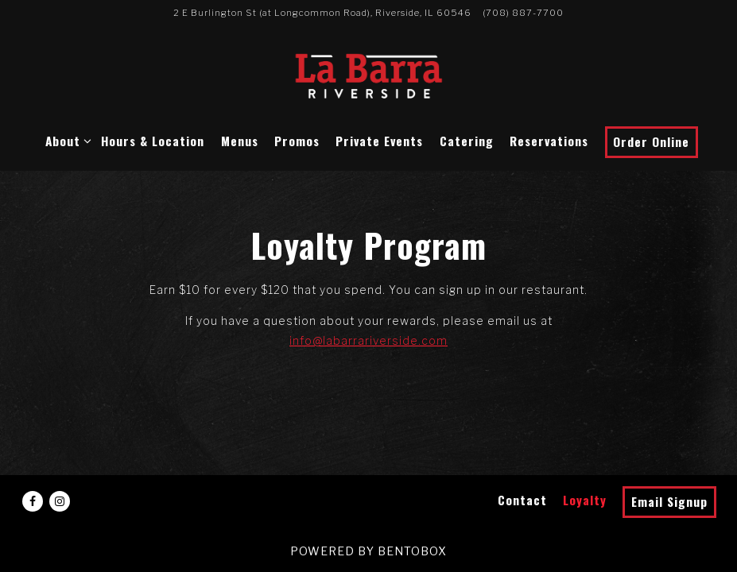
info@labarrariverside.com (368, 340)
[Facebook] (32, 501)
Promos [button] (297, 140)
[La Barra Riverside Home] (368, 75)
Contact (522, 499)
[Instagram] (59, 501)
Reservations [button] (549, 140)
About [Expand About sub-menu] (66, 139)
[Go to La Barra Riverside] (322, 13)
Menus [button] (239, 140)
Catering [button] (467, 140)
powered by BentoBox (368, 551)
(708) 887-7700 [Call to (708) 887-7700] (523, 12)
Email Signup (669, 501)
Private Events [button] (379, 140)
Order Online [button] (651, 141)
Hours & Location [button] (152, 140)
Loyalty (585, 499)
